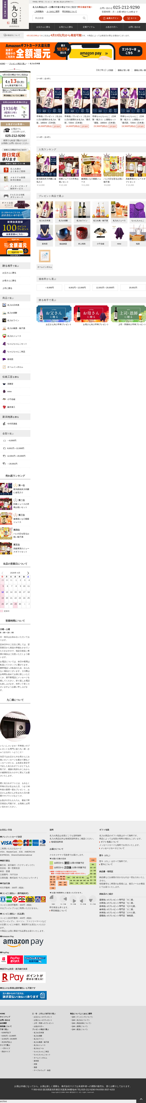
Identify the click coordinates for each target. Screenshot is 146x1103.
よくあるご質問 (53, 11)
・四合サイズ (5, 1051)
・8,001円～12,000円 (8, 1036)
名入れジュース (11, 336)
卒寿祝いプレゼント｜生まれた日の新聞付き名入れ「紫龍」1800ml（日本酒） (49, 119)
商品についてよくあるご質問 (81, 1014)
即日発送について (69, 11)
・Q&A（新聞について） (79, 1026)
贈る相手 (10, 265)
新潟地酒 (10, 416)
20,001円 (133, 287)
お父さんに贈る (43, 27)
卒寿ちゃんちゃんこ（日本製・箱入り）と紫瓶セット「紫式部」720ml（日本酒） (132, 119)
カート (132, 18)
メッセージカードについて (113, 848)
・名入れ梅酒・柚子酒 (40, 1042)
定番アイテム (89, 27)
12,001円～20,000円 (105, 287)
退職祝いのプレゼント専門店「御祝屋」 (117, 915)
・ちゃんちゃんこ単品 (40, 1051)
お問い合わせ (134, 27)
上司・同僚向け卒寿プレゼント (132, 324)
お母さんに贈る (66, 27)
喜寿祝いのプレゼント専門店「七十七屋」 (118, 906)
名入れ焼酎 (9, 313)
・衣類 (34, 1064)
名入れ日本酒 (10, 305)
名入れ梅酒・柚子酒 (13, 328)
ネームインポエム (12, 367)
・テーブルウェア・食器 (41, 1070)
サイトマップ (5, 1017)
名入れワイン (10, 320)
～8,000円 (49, 287)
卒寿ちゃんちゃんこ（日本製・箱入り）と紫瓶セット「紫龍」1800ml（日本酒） (104, 119)
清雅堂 (7, 384)
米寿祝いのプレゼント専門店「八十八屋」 (118, 912)
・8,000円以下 (5, 1032)
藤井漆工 (8, 407)
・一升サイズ (5, 1048)
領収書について (6, 1026)
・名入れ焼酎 (37, 1036)
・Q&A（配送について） (79, 1029)
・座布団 (35, 1061)
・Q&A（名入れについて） (80, 1020)
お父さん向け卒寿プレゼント (58, 324)
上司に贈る (7, 288)
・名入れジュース (38, 1045)
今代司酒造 (9, 423)
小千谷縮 (8, 399)
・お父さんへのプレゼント (42, 1017)
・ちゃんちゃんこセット (41, 1054)
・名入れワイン (38, 1039)
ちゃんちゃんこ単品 (13, 351)
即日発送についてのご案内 (14, 95)
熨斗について (107, 864)
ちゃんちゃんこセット (14, 344)
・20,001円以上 (6, 1042)
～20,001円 (9, 463)
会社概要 (3, 1023)
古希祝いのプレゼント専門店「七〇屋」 (117, 903)
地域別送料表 (57, 842)
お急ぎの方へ (112, 27)
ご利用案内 (38, 11)
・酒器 (34, 1067)
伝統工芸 (10, 376)
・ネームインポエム (39, 1058)
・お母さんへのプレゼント (42, 1020)
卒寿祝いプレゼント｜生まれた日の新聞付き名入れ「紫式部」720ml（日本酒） (77, 119)
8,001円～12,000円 (77, 287)
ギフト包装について (110, 842)
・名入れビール (38, 1048)
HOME (2, 1014)
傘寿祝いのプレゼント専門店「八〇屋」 (117, 909)
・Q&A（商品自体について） (81, 1023)
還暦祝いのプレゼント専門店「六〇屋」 (117, 900)
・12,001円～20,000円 (8, 1039)
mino (7, 391)
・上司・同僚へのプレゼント (43, 1023)
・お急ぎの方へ (38, 1026)
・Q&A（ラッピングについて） (82, 1017)
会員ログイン (110, 18)
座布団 (7, 359)
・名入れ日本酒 (38, 1032)
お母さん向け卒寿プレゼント (96, 324)
